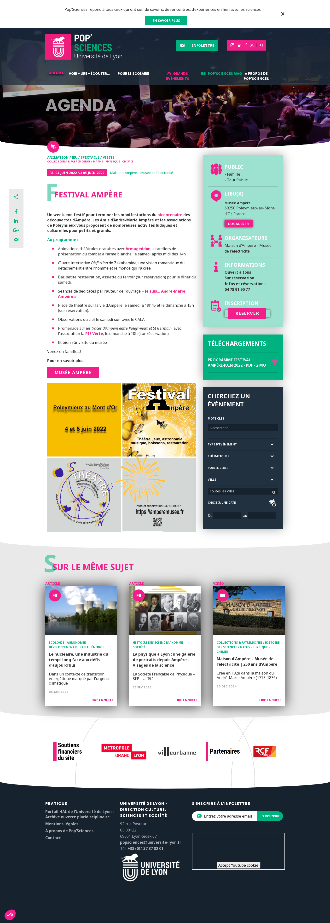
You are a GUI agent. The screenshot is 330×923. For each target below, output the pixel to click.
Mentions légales (61, 823)
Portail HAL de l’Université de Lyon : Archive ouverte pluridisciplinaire (79, 814)
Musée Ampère (73, 372)
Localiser (238, 223)
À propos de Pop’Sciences (256, 76)
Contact (53, 837)
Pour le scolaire (133, 73)
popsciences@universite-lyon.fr (150, 842)
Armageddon (138, 248)
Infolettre (203, 45)
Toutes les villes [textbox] (222, 491)
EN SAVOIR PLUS (166, 20)
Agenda (56, 73)
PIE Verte (94, 333)
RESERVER (247, 313)
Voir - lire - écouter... (89, 73)
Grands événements (177, 76)
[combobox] (243, 491)
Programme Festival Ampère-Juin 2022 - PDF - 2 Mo (237, 362)
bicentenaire (169, 214)
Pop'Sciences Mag (225, 73)
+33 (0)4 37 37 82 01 (145, 848)
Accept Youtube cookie (238, 865)
